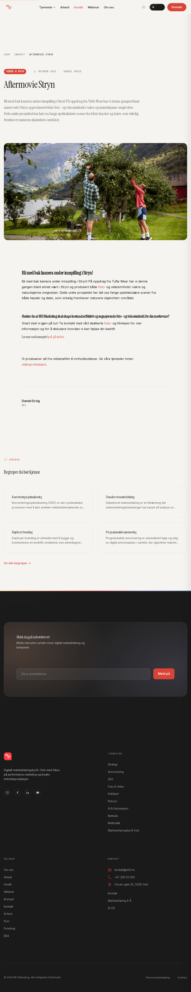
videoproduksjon (34, 365)
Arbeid (64, 7)
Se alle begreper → (17, 563)
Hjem (7, 54)
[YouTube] (37, 792)
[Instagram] (7, 792)
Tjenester (47, 7)
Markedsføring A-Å (119, 900)
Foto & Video (116, 786)
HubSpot (113, 793)
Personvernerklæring (158, 977)
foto (101, 287)
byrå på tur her (55, 337)
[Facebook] (17, 792)
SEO (110, 779)
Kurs (7, 921)
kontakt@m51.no (121, 870)
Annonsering (116, 771)
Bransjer (9, 899)
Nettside (113, 815)
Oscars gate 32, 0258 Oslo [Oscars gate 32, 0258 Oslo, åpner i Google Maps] (128, 884)
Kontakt (177, 7)
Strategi (112, 764)
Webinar (93, 7)
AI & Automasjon (118, 808)
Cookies (182, 977)
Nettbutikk (114, 823)
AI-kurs (8, 913)
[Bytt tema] (143, 7)
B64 (6, 935)
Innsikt (78, 7)
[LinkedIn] (27, 792)
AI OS (157, 7)
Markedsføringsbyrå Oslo (124, 830)
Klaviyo (112, 801)
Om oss (109, 7)
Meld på (164, 674)
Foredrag (9, 928)
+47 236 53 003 (121, 877)
